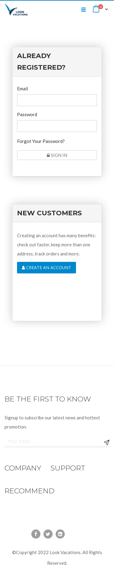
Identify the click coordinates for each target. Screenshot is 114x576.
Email (22, 88)
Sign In (57, 155)
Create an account (46, 267)
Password (27, 114)
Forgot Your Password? (41, 141)
